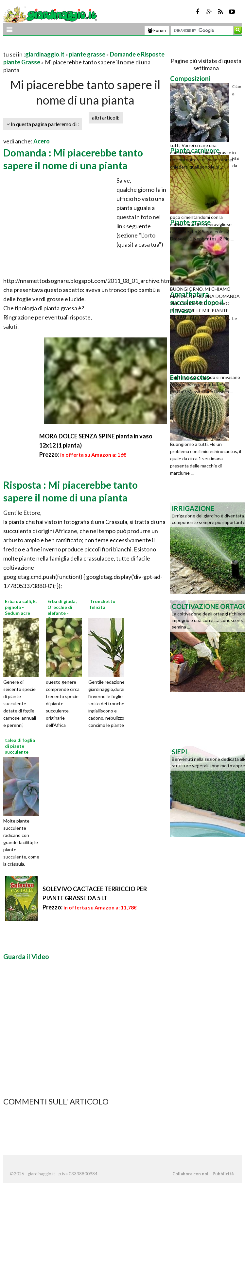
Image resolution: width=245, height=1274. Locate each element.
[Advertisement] (79, 46)
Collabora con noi (190, 1173)
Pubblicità (223, 1173)
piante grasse (87, 54)
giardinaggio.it (44, 54)
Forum (157, 30)
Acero (41, 141)
